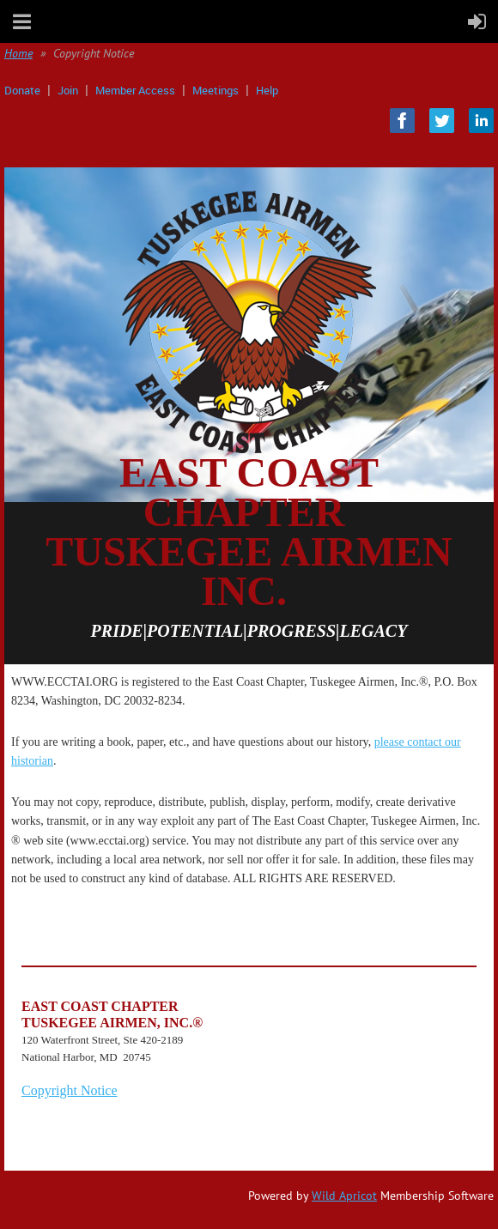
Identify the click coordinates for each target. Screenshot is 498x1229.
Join (68, 90)
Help (267, 90)
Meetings (215, 90)
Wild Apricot (344, 1195)
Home (18, 53)
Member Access (135, 90)
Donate (22, 90)
